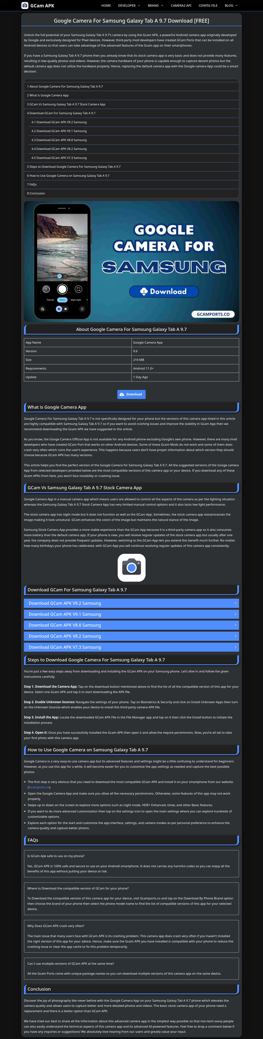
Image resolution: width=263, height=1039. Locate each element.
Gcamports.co (39, 787)
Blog (233, 5)
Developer (131, 5)
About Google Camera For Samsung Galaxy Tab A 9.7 (65, 86)
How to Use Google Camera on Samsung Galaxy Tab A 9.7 (68, 176)
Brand (157, 5)
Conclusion (36, 193)
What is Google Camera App (47, 95)
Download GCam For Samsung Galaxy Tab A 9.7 (61, 113)
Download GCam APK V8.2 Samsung (59, 149)
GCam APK (42, 5)
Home (106, 5)
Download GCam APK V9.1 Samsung (59, 131)
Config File (208, 5)
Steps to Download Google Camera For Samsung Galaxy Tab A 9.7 (74, 167)
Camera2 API (181, 5)
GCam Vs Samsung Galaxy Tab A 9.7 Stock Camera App (66, 104)
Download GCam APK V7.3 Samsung (59, 158)
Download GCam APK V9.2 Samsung (59, 122)
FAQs (32, 184)
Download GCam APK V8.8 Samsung (59, 140)
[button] (131, 394)
